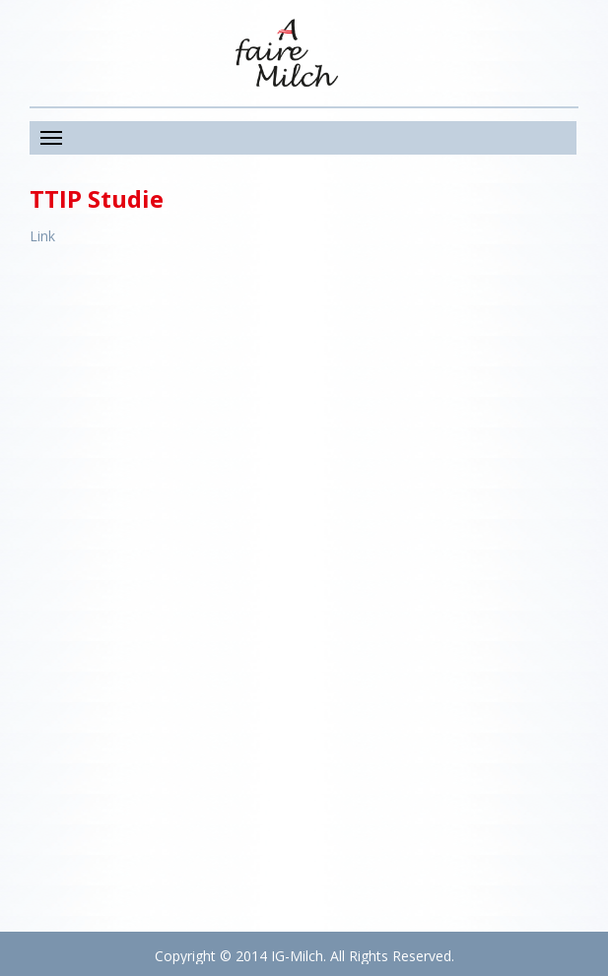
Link (42, 236)
